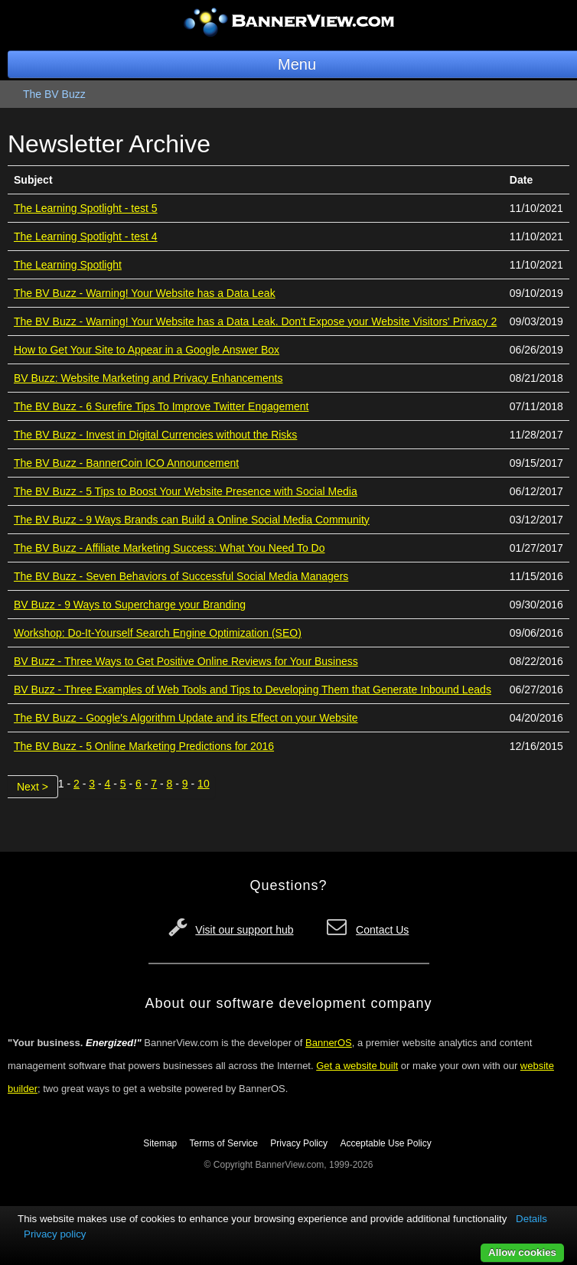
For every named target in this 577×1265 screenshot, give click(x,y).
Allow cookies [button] (522, 1252)
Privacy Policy (299, 1143)
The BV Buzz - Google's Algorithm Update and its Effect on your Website (186, 718)
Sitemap (160, 1143)
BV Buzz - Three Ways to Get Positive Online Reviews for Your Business (186, 661)
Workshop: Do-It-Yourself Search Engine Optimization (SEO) (158, 633)
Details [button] (531, 1218)
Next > (32, 787)
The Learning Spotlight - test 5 (86, 208)
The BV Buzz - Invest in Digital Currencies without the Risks (155, 435)
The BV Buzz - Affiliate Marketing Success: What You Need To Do (169, 548)
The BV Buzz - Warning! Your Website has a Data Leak (144, 293)
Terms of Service (224, 1143)
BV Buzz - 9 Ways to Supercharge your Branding (130, 604)
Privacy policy (55, 1234)
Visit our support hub (244, 930)
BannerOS (328, 1042)
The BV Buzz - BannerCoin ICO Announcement (126, 463)
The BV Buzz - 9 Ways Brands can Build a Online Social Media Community (192, 519)
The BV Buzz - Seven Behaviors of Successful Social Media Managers (181, 576)
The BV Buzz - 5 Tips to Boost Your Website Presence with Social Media (185, 491)
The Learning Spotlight (68, 265)
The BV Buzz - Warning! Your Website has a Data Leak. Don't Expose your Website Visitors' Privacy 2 (255, 321)
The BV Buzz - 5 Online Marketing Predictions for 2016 (144, 746)
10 (203, 784)
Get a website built (357, 1065)
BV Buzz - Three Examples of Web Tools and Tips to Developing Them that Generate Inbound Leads (252, 689)
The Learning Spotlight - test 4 (86, 236)
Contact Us (382, 930)
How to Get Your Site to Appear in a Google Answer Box (146, 350)
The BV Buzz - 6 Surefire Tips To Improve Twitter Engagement (161, 406)
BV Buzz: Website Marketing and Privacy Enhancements (148, 378)
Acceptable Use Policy (385, 1143)
